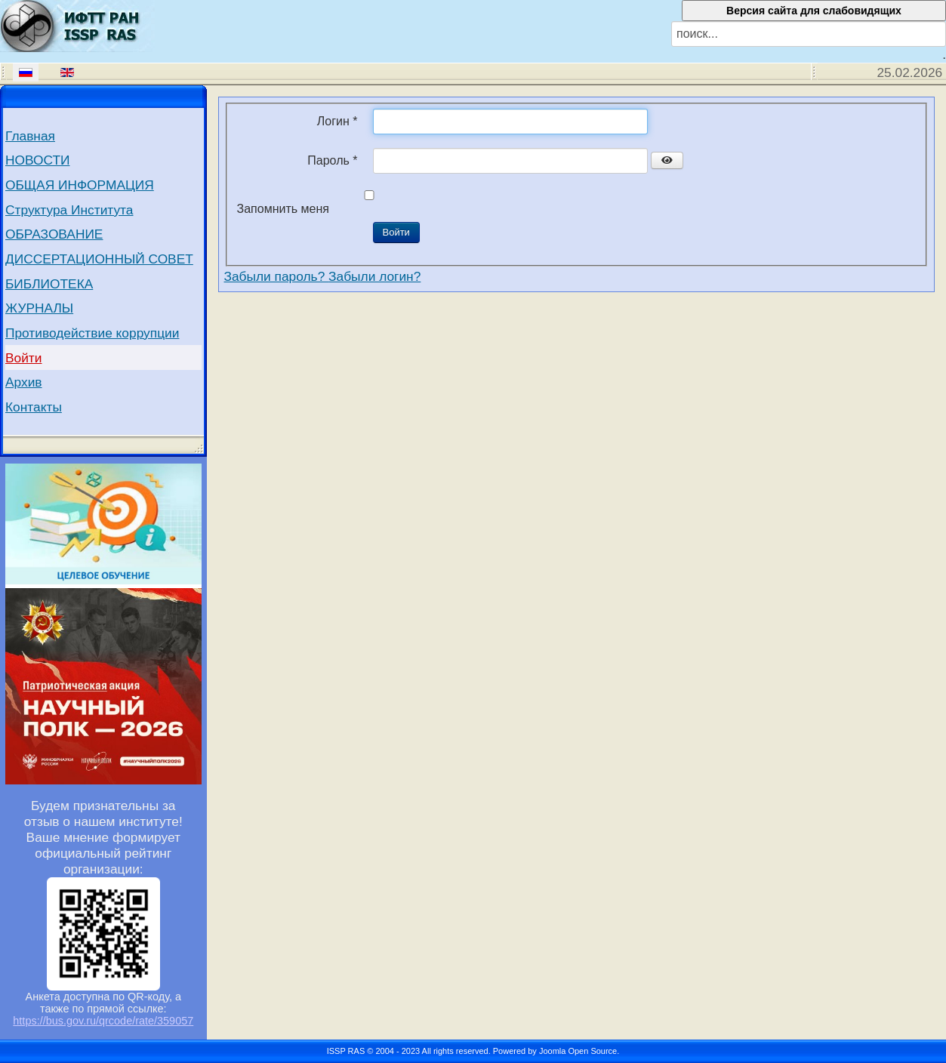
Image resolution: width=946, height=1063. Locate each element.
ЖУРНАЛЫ (39, 308)
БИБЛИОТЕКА (49, 283)
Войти (23, 357)
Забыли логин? (374, 276)
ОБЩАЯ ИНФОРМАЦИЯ (79, 185)
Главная (30, 135)
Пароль (332, 160)
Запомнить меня (283, 208)
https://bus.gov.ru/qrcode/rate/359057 (103, 1021)
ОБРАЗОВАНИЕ (54, 234)
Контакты (33, 406)
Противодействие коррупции (92, 332)
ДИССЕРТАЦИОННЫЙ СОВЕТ (99, 259)
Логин (337, 121)
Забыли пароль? (276, 276)
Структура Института (69, 209)
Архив (23, 382)
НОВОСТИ (37, 160)
